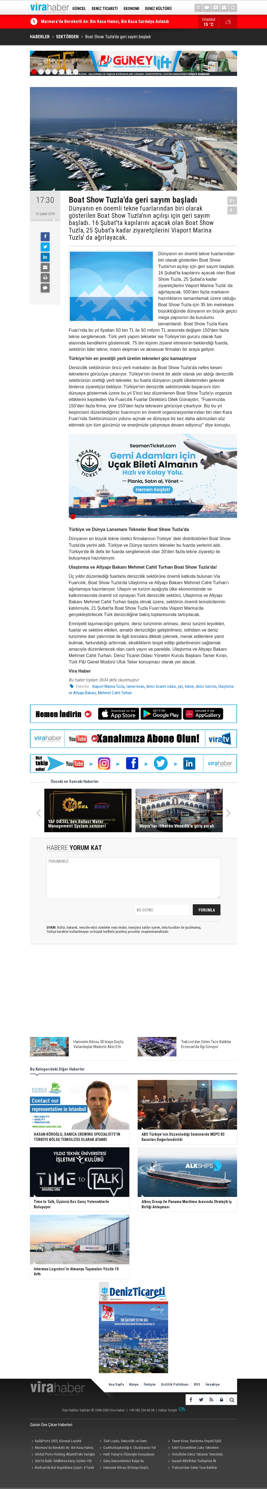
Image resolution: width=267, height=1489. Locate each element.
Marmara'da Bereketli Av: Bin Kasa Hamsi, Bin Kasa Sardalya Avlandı (105, 21)
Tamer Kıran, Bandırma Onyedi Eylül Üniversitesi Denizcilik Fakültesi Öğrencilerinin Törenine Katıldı (199, 1441)
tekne (189, 686)
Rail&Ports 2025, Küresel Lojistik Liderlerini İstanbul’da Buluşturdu (55, 1441)
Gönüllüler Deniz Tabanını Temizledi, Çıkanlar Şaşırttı (195, 1455)
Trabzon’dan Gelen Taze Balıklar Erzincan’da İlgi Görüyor (192, 1468)
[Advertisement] (133, 989)
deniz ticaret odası (161, 686)
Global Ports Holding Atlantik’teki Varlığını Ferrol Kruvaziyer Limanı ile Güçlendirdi (62, 1455)
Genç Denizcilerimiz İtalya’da (123, 1461)
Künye (133, 1384)
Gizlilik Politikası (175, 1384)
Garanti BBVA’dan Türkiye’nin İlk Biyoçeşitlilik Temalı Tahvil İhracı (191, 1461)
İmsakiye (213, 1384)
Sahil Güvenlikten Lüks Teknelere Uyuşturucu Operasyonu (193, 1448)
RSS (197, 1384)
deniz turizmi (206, 686)
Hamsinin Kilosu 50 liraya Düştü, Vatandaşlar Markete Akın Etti (123, 1468)
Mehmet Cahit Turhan (115, 692)
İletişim (150, 1384)
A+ (232, 200)
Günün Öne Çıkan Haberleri (51, 1424)
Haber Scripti (167, 1410)
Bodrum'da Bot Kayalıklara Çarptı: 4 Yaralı (64, 1467)
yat (180, 686)
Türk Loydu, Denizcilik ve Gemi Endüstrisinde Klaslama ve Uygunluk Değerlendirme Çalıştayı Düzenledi (124, 1441)
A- (232, 210)
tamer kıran (135, 686)
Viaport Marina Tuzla (108, 686)
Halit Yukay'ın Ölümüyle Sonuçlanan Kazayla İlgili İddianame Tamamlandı (126, 1455)
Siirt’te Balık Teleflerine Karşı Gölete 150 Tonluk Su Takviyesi (60, 1461)
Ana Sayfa (116, 1384)
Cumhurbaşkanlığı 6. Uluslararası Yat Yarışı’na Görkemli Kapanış (127, 1448)
